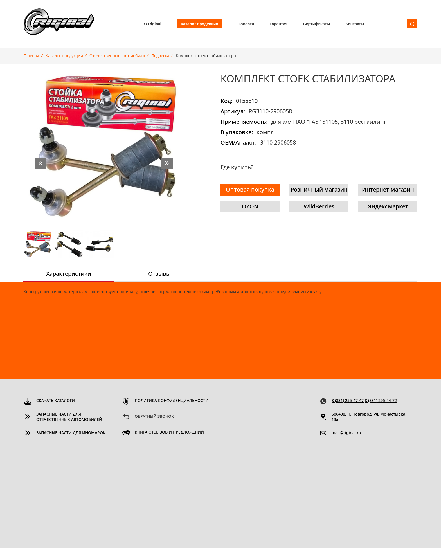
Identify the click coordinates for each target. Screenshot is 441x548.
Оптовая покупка (250, 190)
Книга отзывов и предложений (169, 432)
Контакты (355, 24)
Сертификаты (316, 24)
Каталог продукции (199, 24)
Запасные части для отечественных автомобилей (69, 417)
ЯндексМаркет (388, 207)
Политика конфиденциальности (171, 401)
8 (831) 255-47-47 (348, 401)
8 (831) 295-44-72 (381, 401)
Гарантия (279, 24)
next (167, 163)
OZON (250, 207)
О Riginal (152, 24)
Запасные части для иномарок (70, 433)
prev (40, 163)
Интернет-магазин (388, 190)
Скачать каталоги (55, 401)
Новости (246, 24)
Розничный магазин (319, 190)
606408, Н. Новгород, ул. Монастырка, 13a (369, 417)
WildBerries (319, 207)
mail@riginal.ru (346, 433)
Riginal (59, 23)
